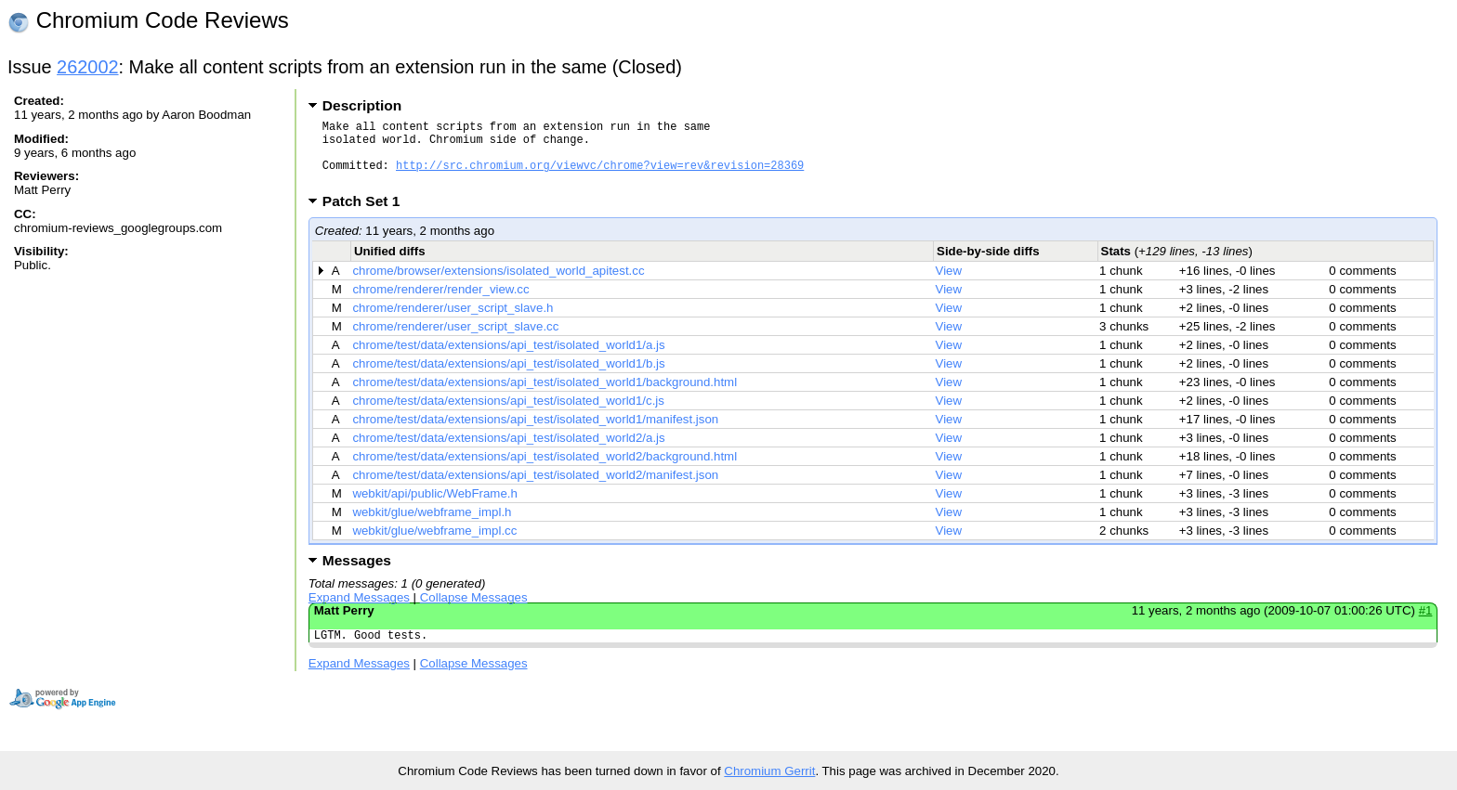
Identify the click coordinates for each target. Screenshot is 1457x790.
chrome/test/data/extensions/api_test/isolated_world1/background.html (544, 396)
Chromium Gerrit (769, 771)
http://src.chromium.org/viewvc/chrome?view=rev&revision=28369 (600, 176)
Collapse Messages (474, 611)
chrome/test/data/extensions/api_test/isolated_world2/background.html (544, 470)
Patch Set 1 (367, 215)
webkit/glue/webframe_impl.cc (434, 544)
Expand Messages (359, 611)
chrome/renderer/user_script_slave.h (452, 322)
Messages (356, 574)
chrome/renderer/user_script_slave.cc (455, 340)
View (949, 284)
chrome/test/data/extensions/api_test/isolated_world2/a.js (508, 452)
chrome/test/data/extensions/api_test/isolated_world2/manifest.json (535, 489)
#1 (1426, 624)
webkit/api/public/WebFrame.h (434, 507)
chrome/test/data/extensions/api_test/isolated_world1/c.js (508, 414)
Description (361, 105)
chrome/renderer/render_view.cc (440, 303)
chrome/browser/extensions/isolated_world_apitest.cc (498, 284)
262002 (87, 67)
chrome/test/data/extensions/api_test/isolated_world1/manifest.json (535, 433)
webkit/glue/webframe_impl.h (431, 526)
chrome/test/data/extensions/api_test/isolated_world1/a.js (508, 359)
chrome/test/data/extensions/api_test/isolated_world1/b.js (508, 377)
